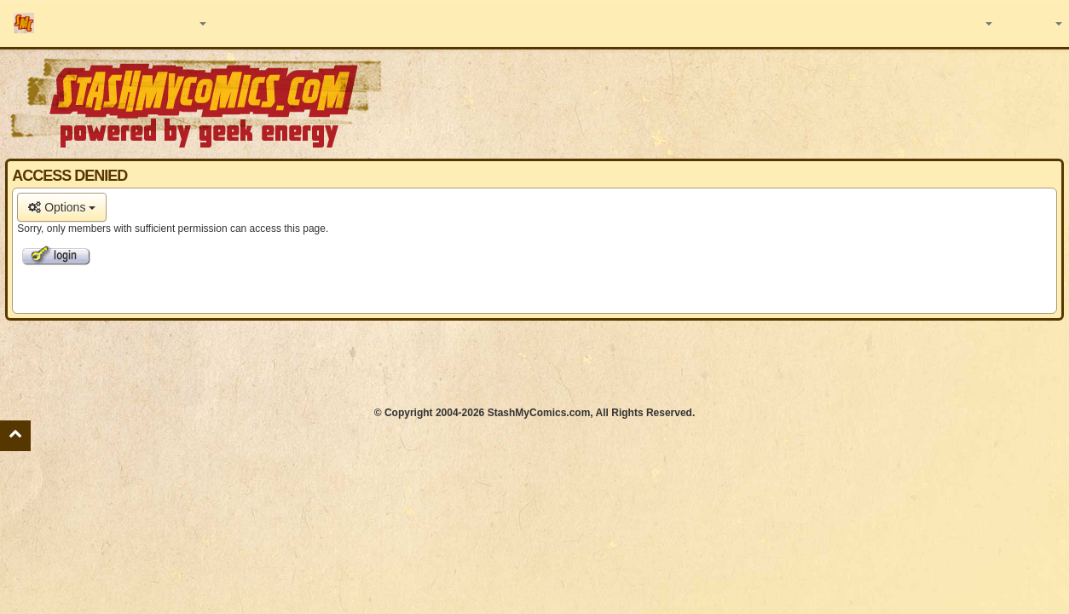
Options (61, 207)
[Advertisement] (534, 363)
